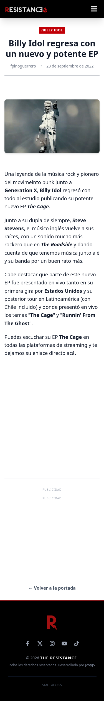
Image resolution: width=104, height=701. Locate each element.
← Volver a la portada (52, 588)
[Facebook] (28, 643)
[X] (40, 643)
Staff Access (52, 685)
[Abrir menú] (94, 8)
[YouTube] (64, 643)
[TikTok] (76, 643)
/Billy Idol (52, 30)
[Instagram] (52, 643)
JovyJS (90, 665)
